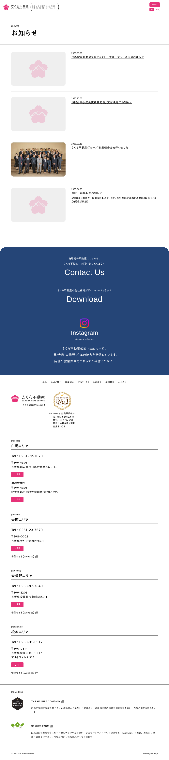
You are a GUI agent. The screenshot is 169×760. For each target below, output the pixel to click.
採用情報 (110, 382)
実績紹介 (69, 382)
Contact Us (85, 272)
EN (157, 9)
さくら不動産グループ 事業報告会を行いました (99, 148)
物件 (44, 382)
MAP (17, 474)
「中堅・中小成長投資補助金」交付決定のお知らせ (101, 102)
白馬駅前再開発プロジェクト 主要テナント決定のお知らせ (107, 57)
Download (84, 299)
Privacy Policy (150, 753)
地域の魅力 (56, 382)
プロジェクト (83, 382)
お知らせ (122, 382)
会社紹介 (97, 382)
